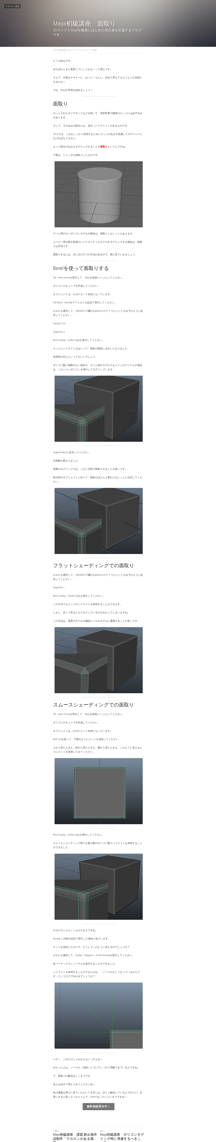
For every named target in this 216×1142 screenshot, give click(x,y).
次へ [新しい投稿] (112, 1109)
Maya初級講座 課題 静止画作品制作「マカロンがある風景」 (78, 1114)
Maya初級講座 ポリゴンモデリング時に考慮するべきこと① (134, 1114)
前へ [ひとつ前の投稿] (56, 1109)
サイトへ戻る (12, 6)
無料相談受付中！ (108, 1085)
